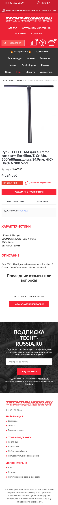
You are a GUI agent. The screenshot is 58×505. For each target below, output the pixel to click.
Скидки (11, 472)
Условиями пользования (36, 381)
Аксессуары (46, 72)
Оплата (11, 426)
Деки (8, 72)
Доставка (12, 421)
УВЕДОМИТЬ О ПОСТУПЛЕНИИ (29, 192)
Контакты (37, 34)
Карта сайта (14, 447)
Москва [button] (23, 211)
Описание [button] (42, 201)
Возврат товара (16, 430)
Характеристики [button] (15, 201)
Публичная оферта (17, 451)
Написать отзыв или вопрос (29, 304)
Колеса (13, 65)
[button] (42, 43)
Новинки (20, 34)
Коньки (31, 58)
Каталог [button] (12, 28)
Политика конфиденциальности (24, 477)
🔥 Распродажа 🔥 (20, 51)
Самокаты (42, 51)
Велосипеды (14, 58)
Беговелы (45, 58)
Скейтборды (29, 65)
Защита (30, 72)
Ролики (45, 65)
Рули (18, 72)
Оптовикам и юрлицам (36, 28)
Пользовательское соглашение (23, 456)
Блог (10, 468)
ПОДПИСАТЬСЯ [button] (29, 372)
